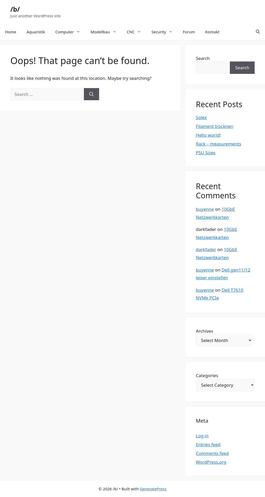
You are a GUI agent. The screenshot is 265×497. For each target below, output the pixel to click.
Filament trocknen (214, 126)
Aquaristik (36, 31)
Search (203, 58)
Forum (189, 31)
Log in (202, 436)
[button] (258, 32)
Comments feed (212, 453)
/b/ (15, 9)
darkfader (206, 249)
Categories (207, 375)
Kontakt (212, 31)
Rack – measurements (218, 144)
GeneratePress (153, 488)
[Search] (91, 94)
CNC (136, 32)
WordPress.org (211, 462)
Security (164, 32)
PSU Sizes (206, 153)
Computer (70, 32)
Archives (204, 331)
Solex (201, 117)
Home (10, 31)
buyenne (205, 209)
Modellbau (106, 32)
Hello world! (208, 135)
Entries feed (208, 444)
